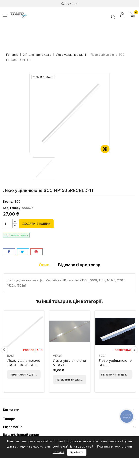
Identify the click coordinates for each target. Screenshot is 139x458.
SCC (18, 201)
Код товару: (12, 207)
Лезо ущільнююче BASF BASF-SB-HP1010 (23, 364)
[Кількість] (8, 223)
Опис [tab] (44, 264)
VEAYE (57, 355)
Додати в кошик (36, 223)
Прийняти (76, 452)
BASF (11, 355)
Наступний (134, 349)
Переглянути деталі (24, 374)
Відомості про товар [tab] (79, 264)
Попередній (4, 349)
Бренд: (8, 201)
